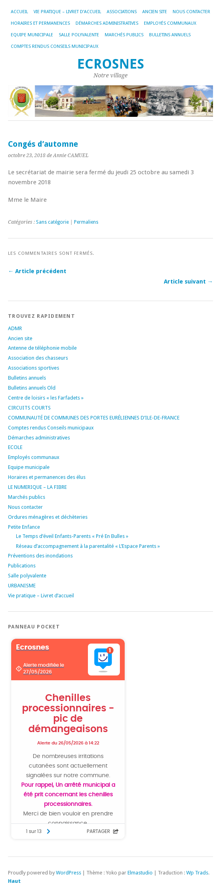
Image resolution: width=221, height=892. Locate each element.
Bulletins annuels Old (32, 388)
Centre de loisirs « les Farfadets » (46, 398)
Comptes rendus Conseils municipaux (54, 46)
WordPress (68, 873)
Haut (14, 881)
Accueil (19, 11)
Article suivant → (188, 281)
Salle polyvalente (79, 34)
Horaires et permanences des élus (47, 477)
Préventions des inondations (40, 556)
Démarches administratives (107, 23)
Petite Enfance (24, 527)
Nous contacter (191, 11)
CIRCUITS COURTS (29, 408)
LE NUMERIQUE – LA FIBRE (37, 487)
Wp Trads (197, 873)
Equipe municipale (32, 34)
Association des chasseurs (38, 358)
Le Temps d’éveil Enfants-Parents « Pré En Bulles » (72, 536)
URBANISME (22, 586)
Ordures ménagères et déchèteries (48, 517)
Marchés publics (124, 34)
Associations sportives (33, 368)
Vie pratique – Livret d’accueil (67, 11)
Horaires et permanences (40, 23)
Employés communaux (170, 23)
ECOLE (15, 447)
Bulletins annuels (170, 34)
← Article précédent (37, 271)
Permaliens (86, 222)
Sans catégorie (52, 222)
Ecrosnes (110, 64)
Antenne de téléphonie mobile (42, 348)
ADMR (15, 328)
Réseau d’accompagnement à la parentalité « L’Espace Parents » (88, 546)
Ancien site (154, 11)
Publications (22, 566)
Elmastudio (140, 873)
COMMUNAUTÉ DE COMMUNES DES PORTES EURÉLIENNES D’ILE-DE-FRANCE (93, 418)
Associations (122, 11)
